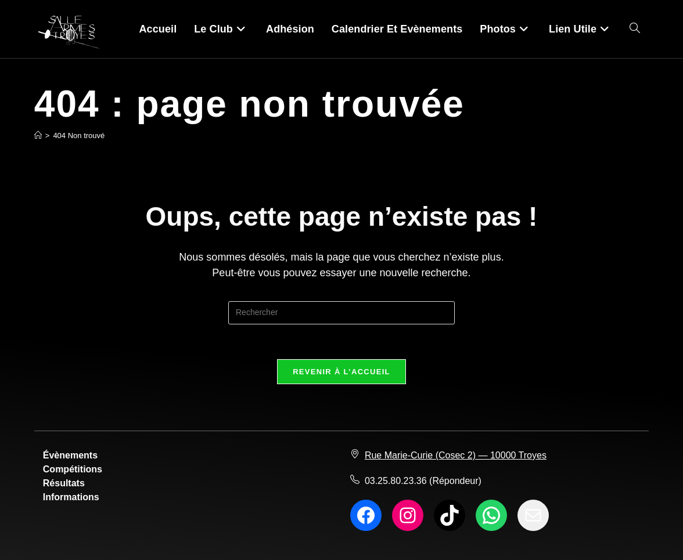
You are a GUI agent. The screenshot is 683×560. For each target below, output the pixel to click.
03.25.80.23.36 (396, 481)
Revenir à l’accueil (341, 371)
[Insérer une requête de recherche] (341, 312)
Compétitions (72, 469)
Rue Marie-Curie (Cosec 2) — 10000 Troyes (456, 455)
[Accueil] (38, 135)
